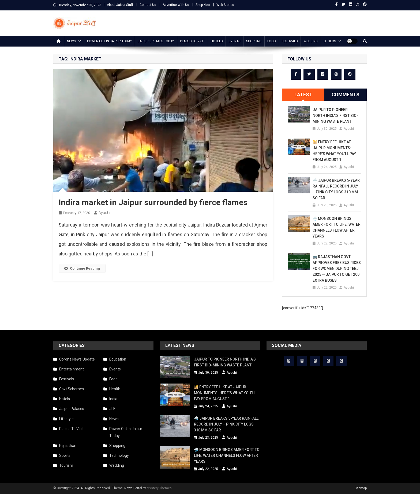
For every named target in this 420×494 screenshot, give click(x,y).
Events (234, 41)
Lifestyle (66, 419)
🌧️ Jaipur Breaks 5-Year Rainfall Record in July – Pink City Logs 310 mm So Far (336, 189)
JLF (112, 409)
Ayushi (104, 212)
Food (271, 41)
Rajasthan (67, 445)
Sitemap (361, 488)
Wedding (310, 41)
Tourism (66, 465)
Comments (345, 94)
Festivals (290, 41)
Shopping (253, 41)
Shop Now (203, 5)
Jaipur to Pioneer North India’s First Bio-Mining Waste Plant (335, 116)
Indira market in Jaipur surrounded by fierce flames (153, 202)
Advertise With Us (176, 5)
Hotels (217, 41)
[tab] (303, 95)
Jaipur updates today (156, 41)
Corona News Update (77, 359)
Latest (303, 94)
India (113, 399)
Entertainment (71, 369)
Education (117, 359)
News (71, 41)
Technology (119, 455)
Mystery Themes (159, 488)
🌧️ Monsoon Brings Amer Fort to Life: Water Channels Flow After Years (337, 227)
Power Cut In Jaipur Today (109, 41)
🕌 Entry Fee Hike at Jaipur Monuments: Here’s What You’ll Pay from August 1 (334, 151)
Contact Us (148, 5)
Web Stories (225, 5)
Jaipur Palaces (71, 409)
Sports (64, 455)
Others (330, 41)
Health (114, 389)
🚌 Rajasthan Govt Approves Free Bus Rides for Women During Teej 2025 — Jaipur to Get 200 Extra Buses (337, 268)
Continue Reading (82, 268)
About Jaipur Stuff (120, 5)
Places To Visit (192, 41)
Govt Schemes (71, 389)
